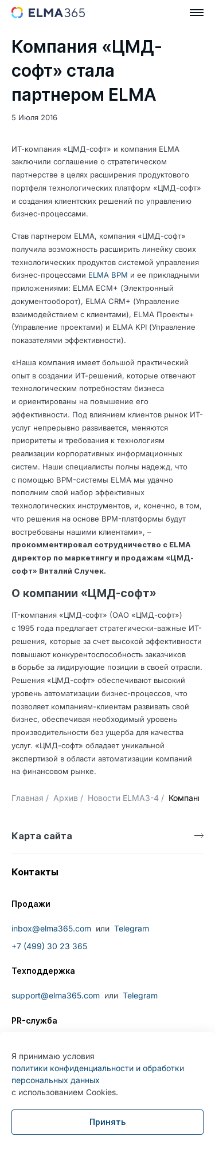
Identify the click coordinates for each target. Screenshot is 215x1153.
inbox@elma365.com (51, 928)
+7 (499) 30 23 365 (49, 946)
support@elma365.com (55, 995)
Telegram (131, 928)
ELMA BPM (108, 274)
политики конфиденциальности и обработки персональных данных (97, 1074)
